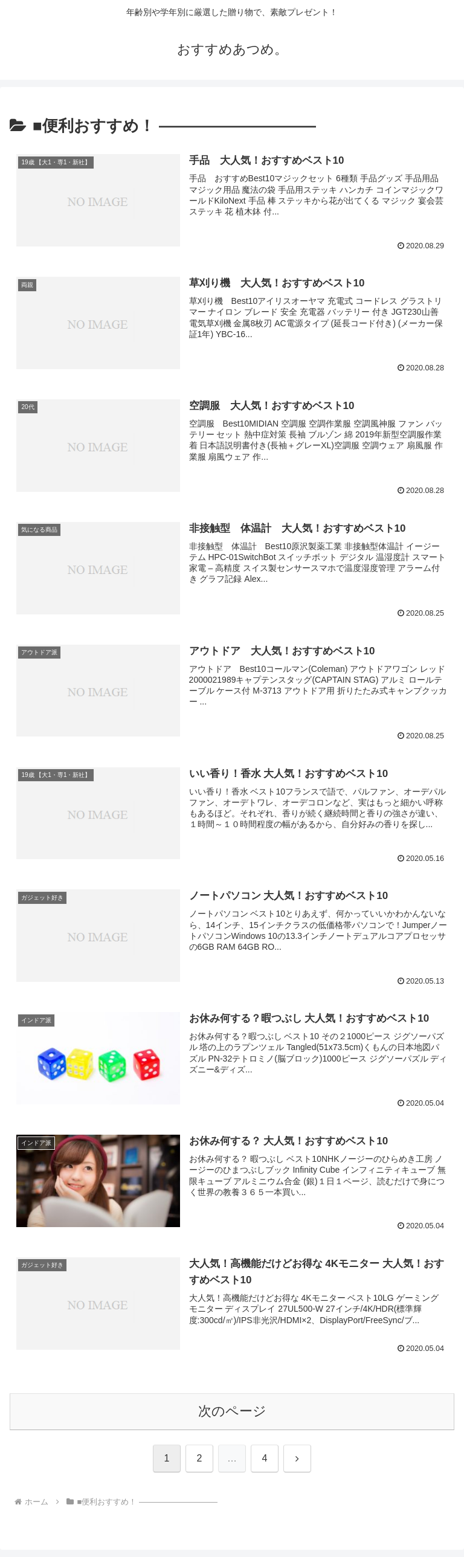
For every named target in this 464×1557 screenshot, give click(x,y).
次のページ (232, 1411)
